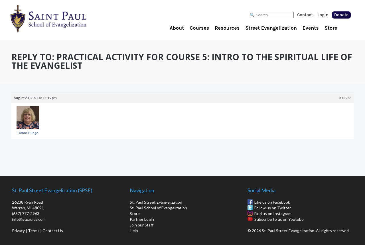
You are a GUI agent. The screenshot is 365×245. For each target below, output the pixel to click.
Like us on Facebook (272, 202)
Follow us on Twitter (272, 207)
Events (311, 28)
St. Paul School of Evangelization (60, 18)
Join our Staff (141, 224)
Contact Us (52, 230)
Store (331, 28)
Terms (33, 230)
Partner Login (142, 219)
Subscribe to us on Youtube (279, 219)
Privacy (18, 230)
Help (134, 230)
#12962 (345, 98)
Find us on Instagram (272, 213)
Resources (227, 28)
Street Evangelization (271, 28)
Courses (199, 28)
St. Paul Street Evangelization (156, 202)
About (177, 28)
